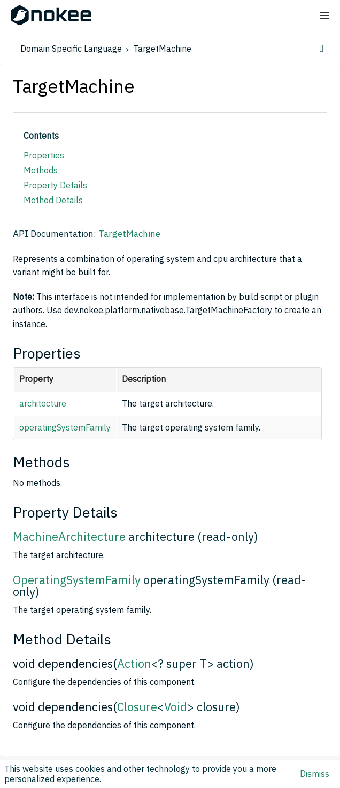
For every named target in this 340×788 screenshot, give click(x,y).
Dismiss (314, 773)
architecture (42, 403)
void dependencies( (65, 663)
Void (175, 706)
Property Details (55, 185)
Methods (41, 170)
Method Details (53, 200)
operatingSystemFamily (65, 427)
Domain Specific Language (71, 48)
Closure (137, 706)
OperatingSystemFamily (77, 579)
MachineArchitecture (69, 536)
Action (134, 663)
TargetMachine (162, 48)
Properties (44, 155)
